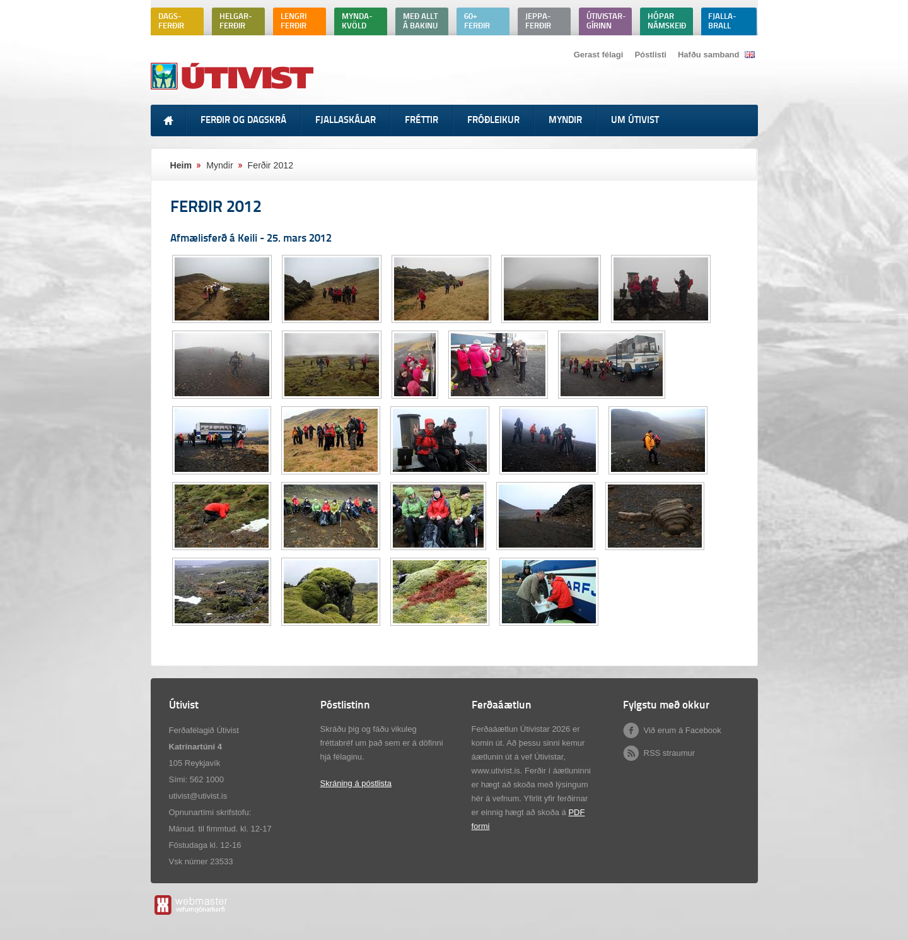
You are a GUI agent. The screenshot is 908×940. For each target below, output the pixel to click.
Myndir (219, 165)
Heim (181, 165)
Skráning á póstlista (356, 783)
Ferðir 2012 (270, 165)
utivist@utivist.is (198, 796)
